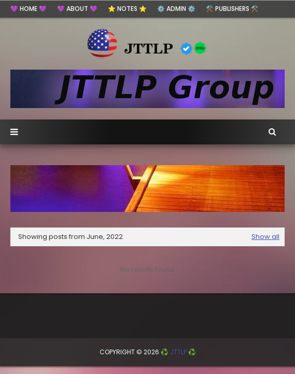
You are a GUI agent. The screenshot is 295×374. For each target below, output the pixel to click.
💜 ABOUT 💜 (77, 8)
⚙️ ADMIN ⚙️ (176, 8)
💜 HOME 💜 (28, 8)
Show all (265, 237)
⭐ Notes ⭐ (127, 8)
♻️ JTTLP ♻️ (178, 352)
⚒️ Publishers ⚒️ (232, 8)
